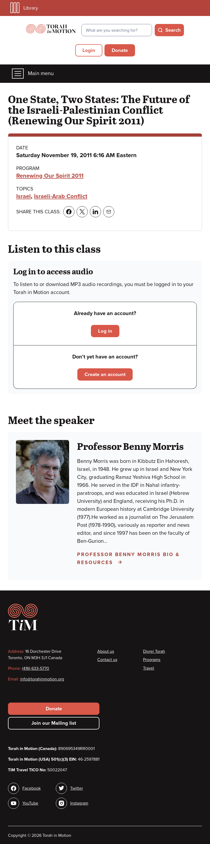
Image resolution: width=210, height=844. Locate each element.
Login (88, 50)
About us (105, 651)
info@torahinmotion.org (42, 679)
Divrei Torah (154, 651)
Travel (148, 668)
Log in (105, 331)
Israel (23, 196)
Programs (151, 659)
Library (24, 7)
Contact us (107, 659)
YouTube (30, 803)
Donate (120, 50)
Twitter (76, 788)
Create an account (105, 374)
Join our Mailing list (53, 723)
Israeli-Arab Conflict (60, 196)
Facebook (31, 788)
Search (173, 30)
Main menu (33, 73)
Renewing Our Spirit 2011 (49, 175)
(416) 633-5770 (35, 668)
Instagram (79, 803)
